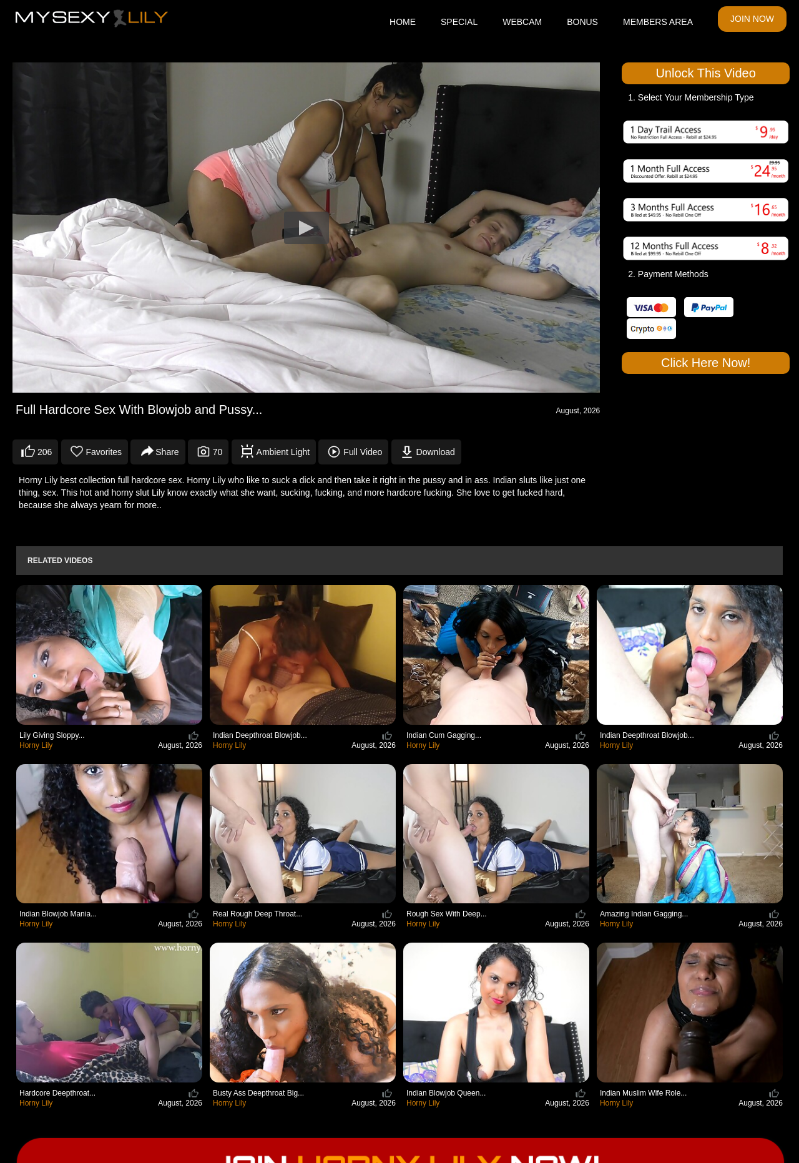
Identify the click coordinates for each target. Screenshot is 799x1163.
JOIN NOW (752, 19)
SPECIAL (459, 22)
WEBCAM (522, 22)
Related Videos (59, 560)
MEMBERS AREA (658, 22)
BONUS (582, 22)
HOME (403, 22)
